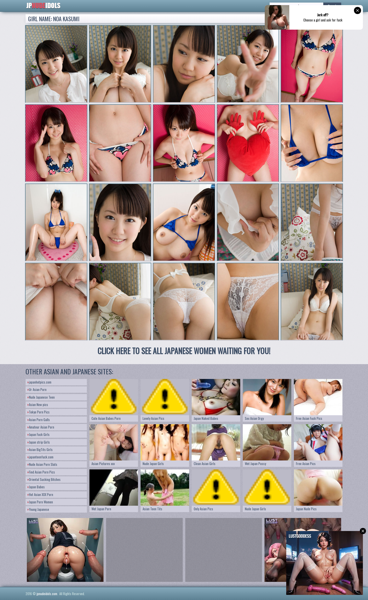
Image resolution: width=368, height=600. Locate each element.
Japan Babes (36, 486)
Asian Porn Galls (39, 419)
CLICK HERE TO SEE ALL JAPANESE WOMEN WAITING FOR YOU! (184, 350)
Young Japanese (38, 509)
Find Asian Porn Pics (41, 472)
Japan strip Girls (39, 442)
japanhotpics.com (39, 382)
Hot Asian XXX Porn (40, 494)
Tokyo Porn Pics (39, 411)
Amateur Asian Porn (41, 427)
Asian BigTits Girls (40, 449)
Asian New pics (38, 404)
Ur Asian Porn (37, 389)
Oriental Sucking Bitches (44, 479)
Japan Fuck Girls (39, 434)
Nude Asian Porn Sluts (42, 464)
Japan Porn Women (40, 501)
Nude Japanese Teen (41, 397)
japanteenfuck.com (40, 456)
